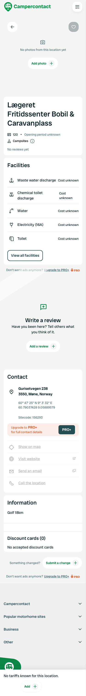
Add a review (43, 346)
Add (31, 686)
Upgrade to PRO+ (56, 576)
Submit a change (62, 563)
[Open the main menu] (77, 7)
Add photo (43, 63)
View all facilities (25, 255)
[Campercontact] (27, 7)
